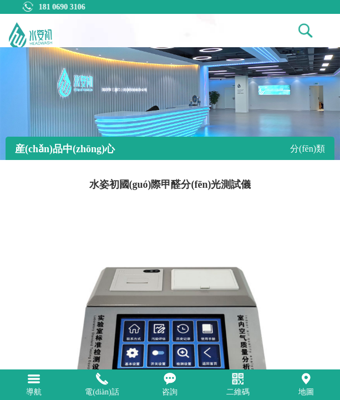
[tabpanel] (170, 103)
